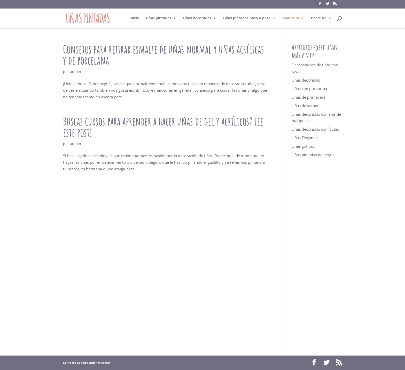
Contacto (69, 363)
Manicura (291, 18)
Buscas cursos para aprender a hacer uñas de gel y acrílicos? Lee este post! (163, 126)
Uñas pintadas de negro (313, 154)
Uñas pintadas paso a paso (247, 18)
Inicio (134, 18)
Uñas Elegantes (305, 137)
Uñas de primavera (308, 97)
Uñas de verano (306, 105)
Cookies (82, 363)
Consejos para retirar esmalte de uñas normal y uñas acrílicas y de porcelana (163, 54)
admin (75, 71)
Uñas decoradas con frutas (315, 129)
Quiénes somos (99, 363)
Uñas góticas (303, 146)
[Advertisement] (317, 256)
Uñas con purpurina (309, 88)
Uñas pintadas (158, 18)
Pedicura (318, 18)
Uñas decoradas (197, 18)
